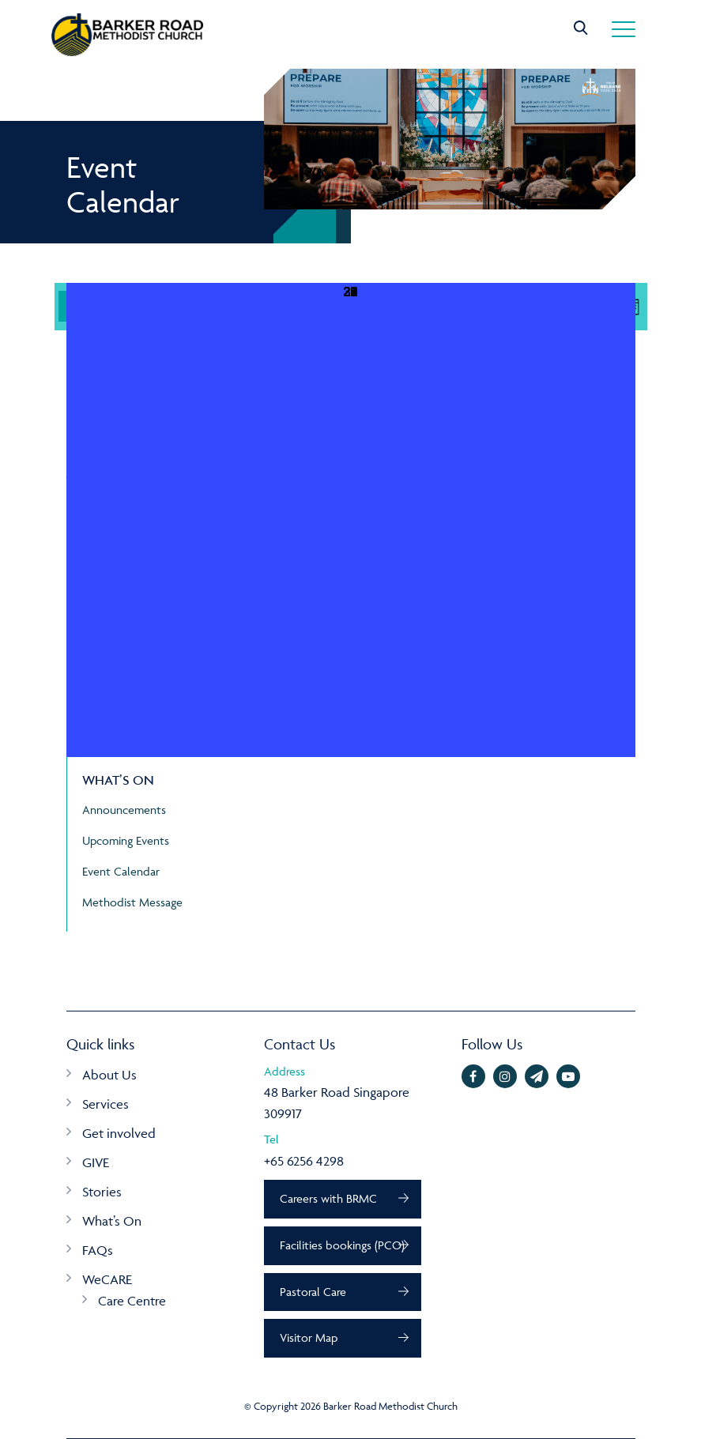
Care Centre (132, 1301)
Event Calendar (121, 871)
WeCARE (107, 1279)
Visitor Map (309, 1338)
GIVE (95, 1162)
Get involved (119, 1133)
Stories (102, 1192)
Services (105, 1104)
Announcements (124, 809)
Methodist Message (132, 902)
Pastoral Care (314, 1291)
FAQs (97, 1250)
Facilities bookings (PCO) (343, 1245)
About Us (109, 1075)
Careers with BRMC (329, 1198)
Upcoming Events (125, 840)
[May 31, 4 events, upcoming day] (350, 520)
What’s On (111, 1221)
